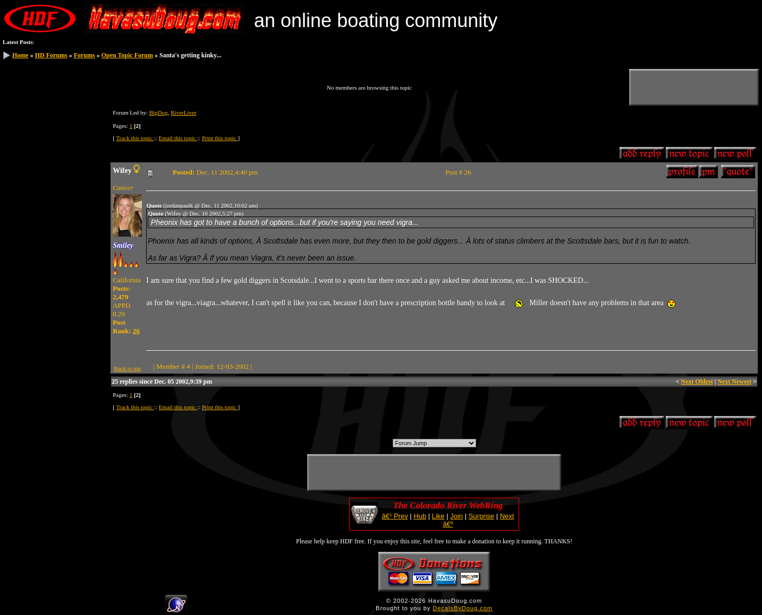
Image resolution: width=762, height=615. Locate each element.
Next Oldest (697, 381)
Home (20, 55)
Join (456, 516)
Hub (419, 516)
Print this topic (220, 138)
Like (438, 516)
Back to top (127, 368)
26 (136, 331)
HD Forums (51, 55)
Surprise (481, 516)
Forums (84, 55)
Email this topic (178, 138)
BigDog (158, 112)
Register (21, 121)
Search (19, 133)
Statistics (22, 170)
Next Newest (734, 381)
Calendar (22, 157)
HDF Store (24, 182)
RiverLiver (183, 112)
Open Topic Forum (127, 55)
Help (17, 194)
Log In (19, 108)
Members (23, 145)
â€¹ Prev (395, 516)
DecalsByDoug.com (463, 608)
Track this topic (135, 138)
